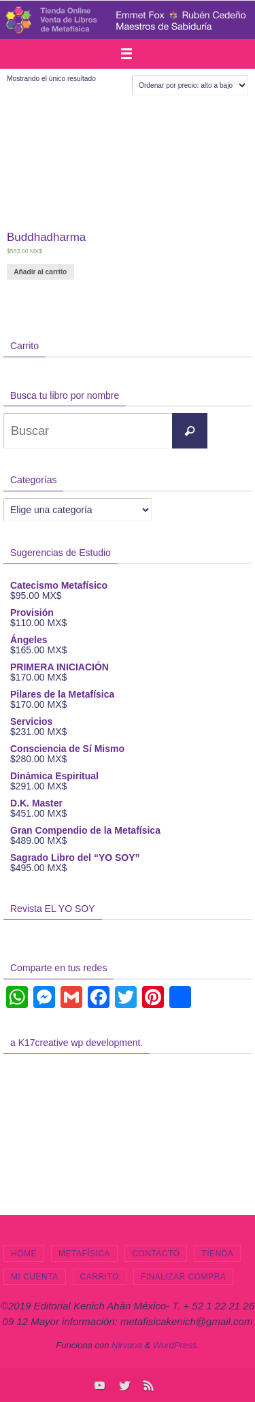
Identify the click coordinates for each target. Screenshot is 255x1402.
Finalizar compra (183, 1277)
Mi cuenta (34, 1277)
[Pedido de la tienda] (190, 85)
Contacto (156, 1253)
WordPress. (176, 1345)
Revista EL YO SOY (52, 908)
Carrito (99, 1277)
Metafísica (84, 1253)
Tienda (217, 1253)
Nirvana (127, 1345)
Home (24, 1253)
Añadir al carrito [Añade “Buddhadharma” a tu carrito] (40, 272)
